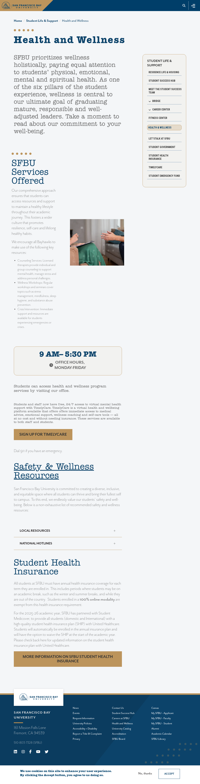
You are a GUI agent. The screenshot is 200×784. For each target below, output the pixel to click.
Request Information (83, 718)
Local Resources (35, 531)
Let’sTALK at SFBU (159, 138)
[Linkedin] (15, 752)
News (76, 708)
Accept (169, 773)
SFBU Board (118, 739)
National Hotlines (36, 543)
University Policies (82, 723)
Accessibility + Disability (85, 728)
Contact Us (118, 708)
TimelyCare (155, 167)
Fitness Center (158, 117)
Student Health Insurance (158, 157)
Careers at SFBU (120, 718)
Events (76, 713)
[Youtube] (38, 752)
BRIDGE (156, 101)
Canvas (155, 708)
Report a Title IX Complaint (87, 733)
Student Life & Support (42, 21)
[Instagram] (23, 752)
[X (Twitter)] (46, 752)
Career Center (161, 109)
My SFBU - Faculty (161, 718)
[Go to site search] (184, 5)
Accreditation (119, 733)
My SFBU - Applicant (162, 713)
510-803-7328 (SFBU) (28, 743)
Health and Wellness (75, 21)
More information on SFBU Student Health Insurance (68, 659)
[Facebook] (30, 752)
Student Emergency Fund (164, 175)
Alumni (155, 728)
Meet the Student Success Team (165, 91)
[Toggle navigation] (193, 5)
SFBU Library (158, 739)
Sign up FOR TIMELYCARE (43, 434)
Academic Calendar (161, 733)
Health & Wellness (159, 127)
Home (18, 21)
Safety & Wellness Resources (54, 471)
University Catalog (121, 728)
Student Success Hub (162, 80)
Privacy (76, 739)
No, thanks (145, 773)
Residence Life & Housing (164, 72)
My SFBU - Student (161, 723)
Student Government (162, 147)
